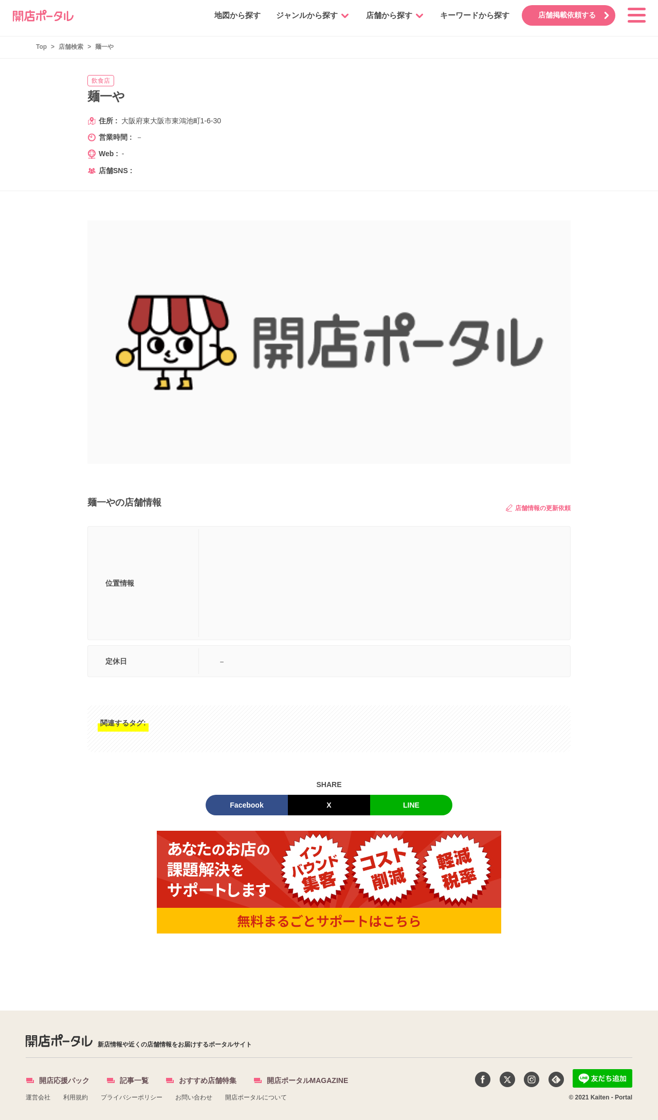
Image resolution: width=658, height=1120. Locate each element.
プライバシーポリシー (131, 1097)
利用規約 (75, 1097)
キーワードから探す (472, 15)
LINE (411, 805)
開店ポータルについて (256, 1097)
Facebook (246, 805)
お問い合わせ (193, 1097)
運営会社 (38, 1097)
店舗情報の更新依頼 (538, 508)
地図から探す (235, 15)
